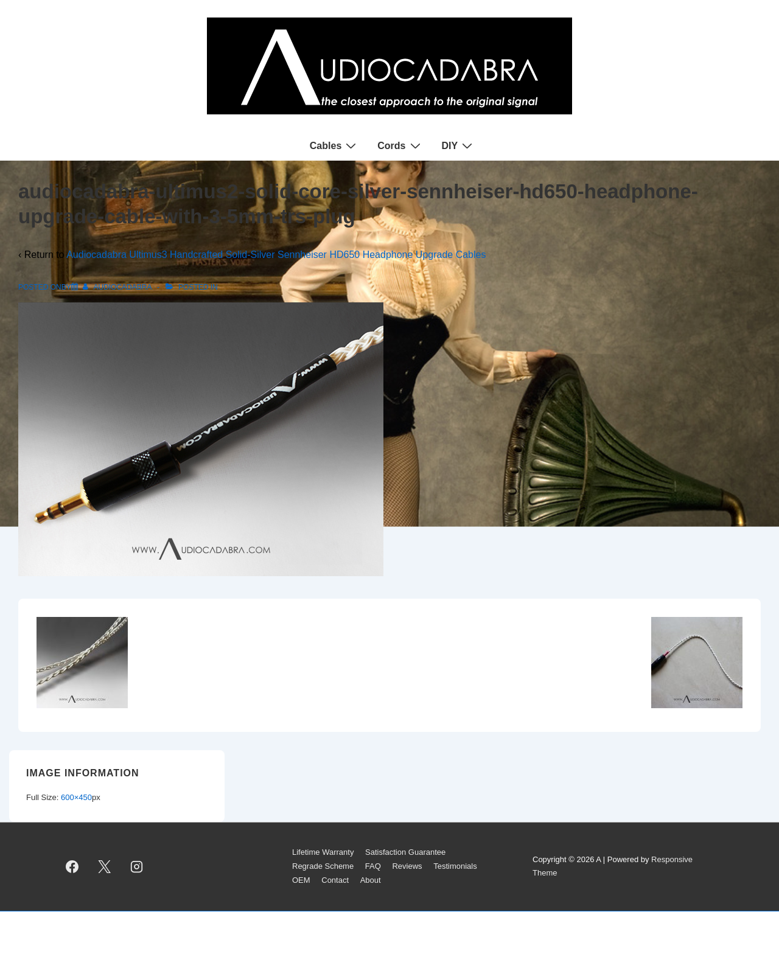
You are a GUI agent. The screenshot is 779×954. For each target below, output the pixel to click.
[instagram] (136, 866)
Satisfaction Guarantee (405, 852)
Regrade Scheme (323, 866)
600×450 (76, 797)
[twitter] (104, 866)
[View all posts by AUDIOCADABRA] (118, 287)
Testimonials (455, 866)
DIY (459, 145)
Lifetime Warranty (323, 852)
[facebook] (72, 866)
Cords (400, 145)
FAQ (373, 866)
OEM (301, 880)
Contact (335, 880)
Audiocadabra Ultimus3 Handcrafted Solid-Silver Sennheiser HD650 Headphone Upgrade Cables (276, 254)
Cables (334, 145)
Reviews (407, 866)
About (370, 880)
